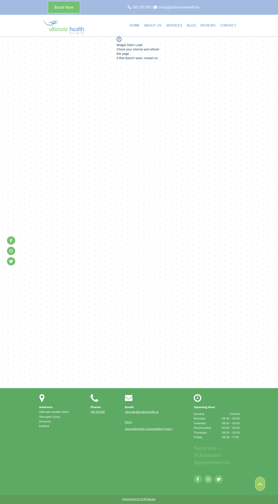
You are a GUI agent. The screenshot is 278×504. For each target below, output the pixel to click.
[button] (174, 25)
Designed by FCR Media (139, 499)
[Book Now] (64, 7)
